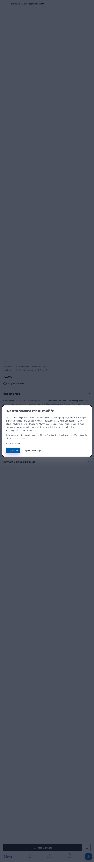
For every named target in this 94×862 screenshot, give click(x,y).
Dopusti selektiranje (32, 450)
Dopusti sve (13, 450)
